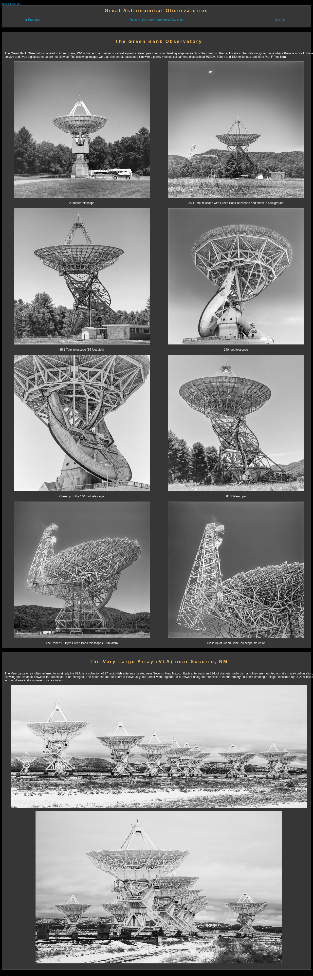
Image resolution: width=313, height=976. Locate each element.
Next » (280, 20)
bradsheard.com (11, 3)
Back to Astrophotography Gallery (156, 20)
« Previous (33, 20)
